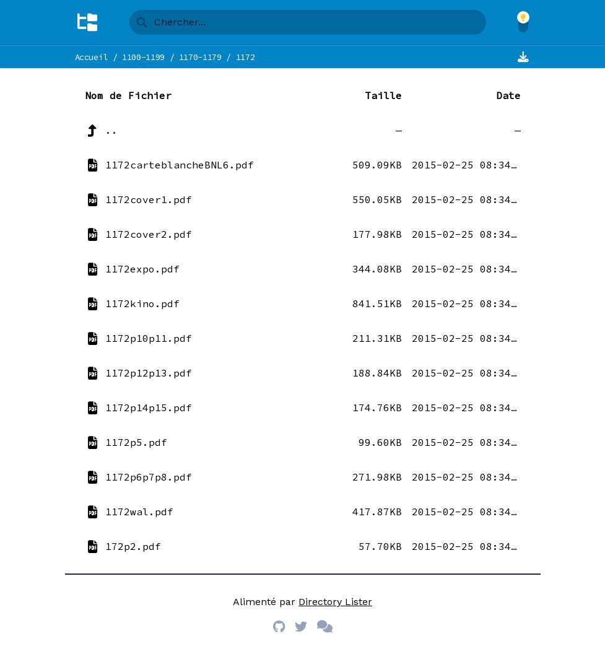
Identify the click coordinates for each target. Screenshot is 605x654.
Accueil (91, 57)
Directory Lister (335, 602)
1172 (245, 57)
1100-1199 (143, 57)
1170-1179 (200, 57)
